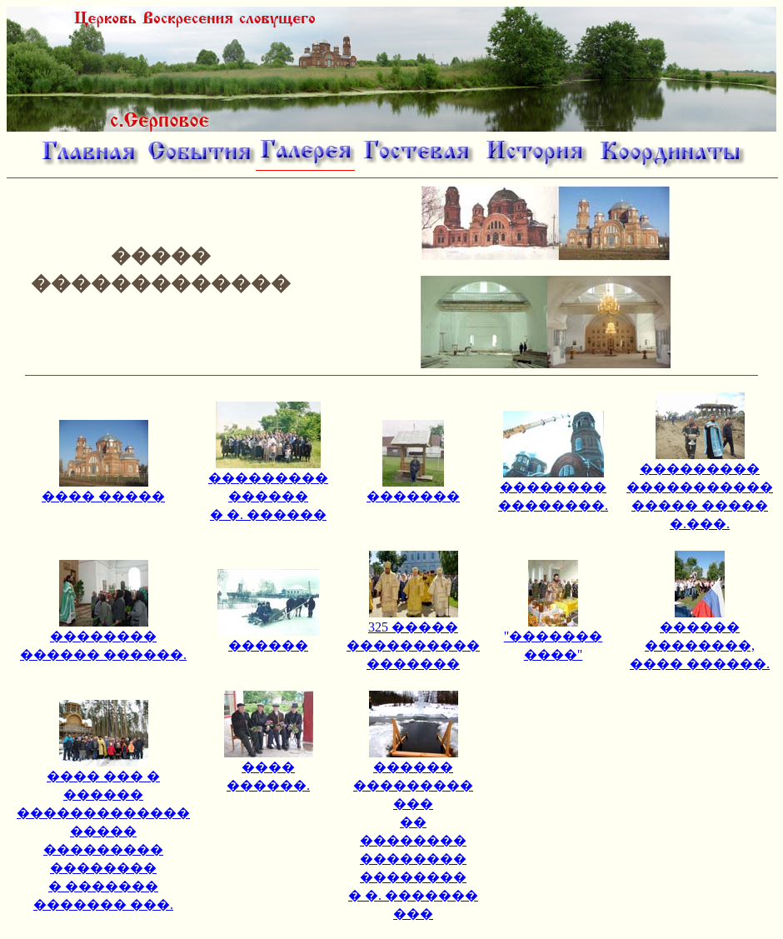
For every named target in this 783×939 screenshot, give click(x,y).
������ (268, 638)
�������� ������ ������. (103, 638)
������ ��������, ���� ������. (700, 638)
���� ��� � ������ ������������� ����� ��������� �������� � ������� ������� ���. (103, 833)
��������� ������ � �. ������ (268, 489)
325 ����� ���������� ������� (413, 638)
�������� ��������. (553, 489)
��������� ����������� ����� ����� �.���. (699, 489)
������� (413, 489)
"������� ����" (553, 638)
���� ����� (103, 489)
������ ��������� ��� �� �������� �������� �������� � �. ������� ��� (413, 833)
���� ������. (268, 769)
